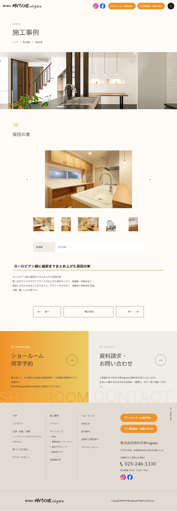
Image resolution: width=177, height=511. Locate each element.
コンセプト (18, 424)
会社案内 (85, 431)
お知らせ (85, 424)
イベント (54, 424)
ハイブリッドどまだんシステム (27, 436)
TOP (14, 416)
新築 (54, 436)
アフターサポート (21, 457)
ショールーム (87, 416)
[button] (27, 179)
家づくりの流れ (20, 449)
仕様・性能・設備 (21, 431)
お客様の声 (55, 460)
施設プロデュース (59, 447)
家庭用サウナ (57, 452)
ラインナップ (56, 431)
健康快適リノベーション (62, 442)
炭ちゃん (18, 442)
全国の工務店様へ (90, 439)
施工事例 (54, 416)
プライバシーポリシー (90, 447)
